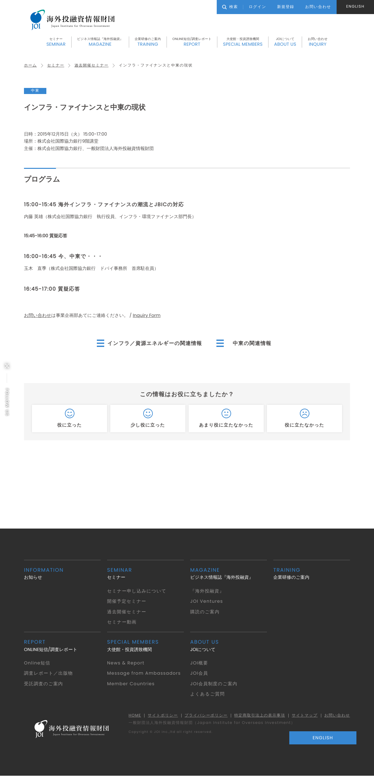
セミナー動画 (122, 622)
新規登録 (285, 7)
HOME (132, 716)
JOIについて (285, 42)
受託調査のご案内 (44, 684)
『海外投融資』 (207, 591)
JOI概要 (199, 663)
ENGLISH (355, 6)
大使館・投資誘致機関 (243, 42)
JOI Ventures (207, 602)
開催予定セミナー (127, 602)
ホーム (30, 66)
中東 (35, 91)
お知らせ (62, 574)
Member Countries (131, 684)
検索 (230, 7)
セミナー (56, 42)
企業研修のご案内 (148, 42)
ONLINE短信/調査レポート (191, 42)
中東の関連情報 (252, 343)
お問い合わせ (318, 42)
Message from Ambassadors (144, 674)
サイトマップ (304, 716)
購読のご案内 (205, 612)
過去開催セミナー (92, 66)
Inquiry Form (146, 316)
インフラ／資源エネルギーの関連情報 (154, 343)
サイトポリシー (160, 716)
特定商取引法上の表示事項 (258, 716)
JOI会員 (199, 674)
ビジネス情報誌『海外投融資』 (100, 42)
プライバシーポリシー (204, 716)
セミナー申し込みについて (137, 591)
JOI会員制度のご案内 (214, 684)
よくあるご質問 (207, 694)
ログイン (257, 7)
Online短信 (37, 663)
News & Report (126, 663)
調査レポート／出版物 (49, 674)
